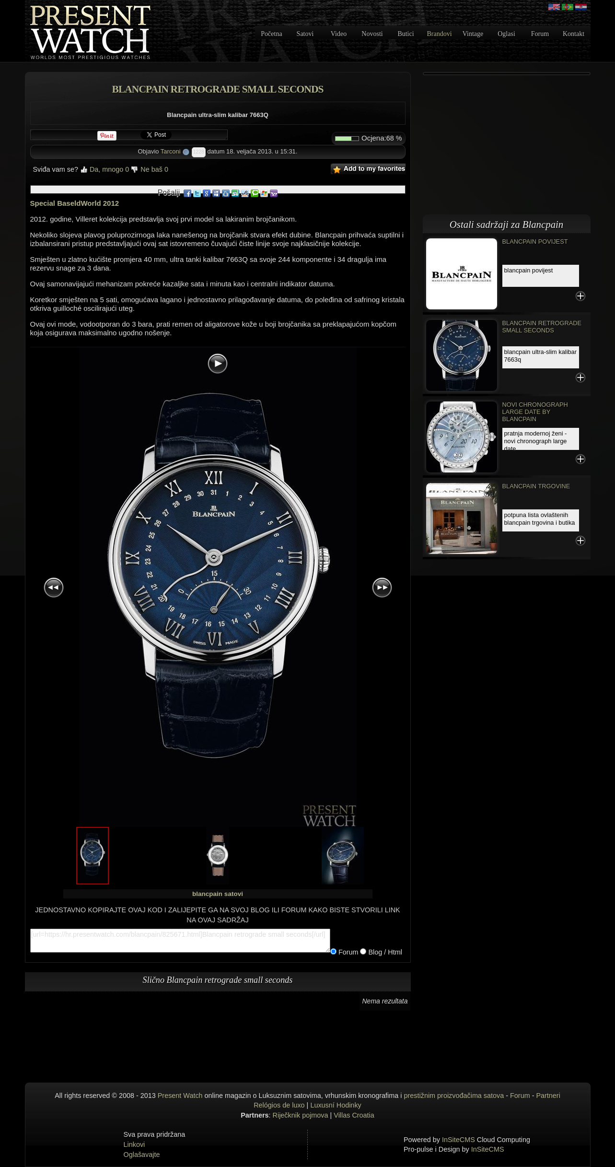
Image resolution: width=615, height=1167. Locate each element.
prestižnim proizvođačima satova (454, 1095)
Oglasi (506, 33)
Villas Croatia (354, 1115)
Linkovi (134, 1144)
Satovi (305, 33)
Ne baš (149, 169)
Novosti (372, 33)
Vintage (473, 33)
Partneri (548, 1095)
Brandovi (439, 33)
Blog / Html (384, 952)
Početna (271, 33)
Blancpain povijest (535, 241)
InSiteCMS (458, 1139)
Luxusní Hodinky (335, 1105)
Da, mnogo (104, 169)
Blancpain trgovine (536, 486)
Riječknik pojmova (300, 1115)
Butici (405, 33)
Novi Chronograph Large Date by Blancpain (535, 412)
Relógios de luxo (279, 1105)
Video (339, 33)
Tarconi (171, 151)
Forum (540, 33)
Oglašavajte (142, 1154)
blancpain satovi (217, 893)
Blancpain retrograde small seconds (541, 326)
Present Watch (180, 1095)
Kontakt (573, 33)
